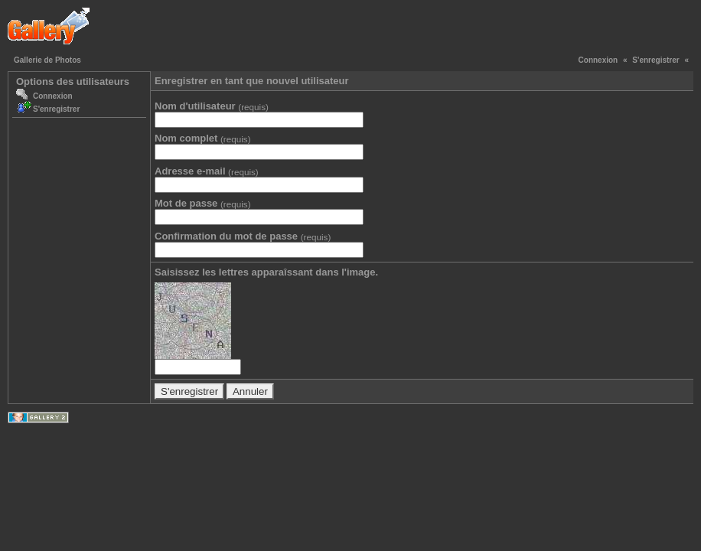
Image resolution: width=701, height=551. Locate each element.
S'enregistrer (655, 60)
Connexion (598, 60)
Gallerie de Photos (47, 60)
